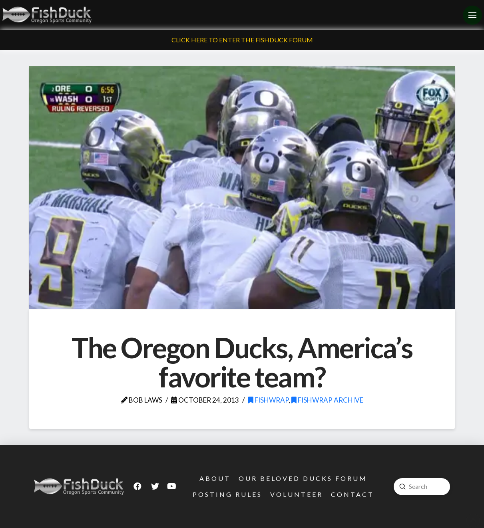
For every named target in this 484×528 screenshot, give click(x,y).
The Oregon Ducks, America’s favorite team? (242, 362)
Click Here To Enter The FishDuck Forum (242, 40)
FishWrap (268, 400)
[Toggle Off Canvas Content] (472, 15)
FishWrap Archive (327, 400)
